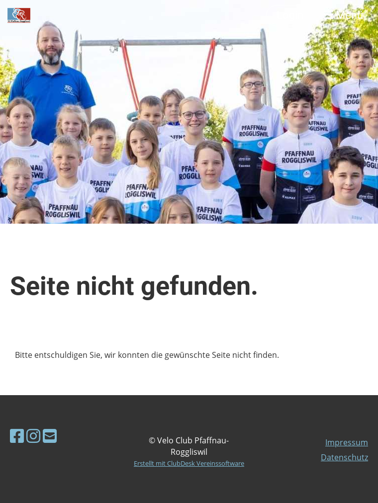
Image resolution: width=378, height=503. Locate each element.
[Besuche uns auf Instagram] (33, 435)
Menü (343, 15)
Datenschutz (344, 457)
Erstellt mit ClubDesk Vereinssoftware (189, 463)
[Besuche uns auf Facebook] (17, 435)
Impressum (346, 442)
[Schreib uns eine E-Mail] (50, 435)
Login (290, 15)
